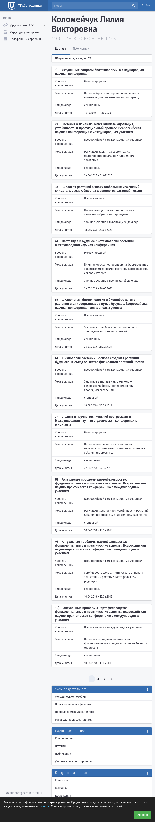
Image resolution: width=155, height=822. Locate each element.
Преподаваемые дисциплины (74, 712)
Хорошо (142, 814)
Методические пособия (70, 696)
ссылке (44, 806)
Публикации (63, 754)
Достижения (63, 795)
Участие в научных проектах (73, 761)
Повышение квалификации (73, 704)
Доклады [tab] (61, 48)
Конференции (64, 738)
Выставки (61, 788)
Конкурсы (61, 780)
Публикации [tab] (81, 48)
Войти (146, 5)
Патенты (60, 746)
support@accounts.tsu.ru (24, 793)
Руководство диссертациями (74, 719)
